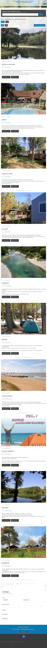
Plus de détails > (6, 77)
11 (19, 583)
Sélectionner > (15, 77)
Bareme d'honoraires (14, 641)
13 (22, 583)
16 (27, 583)
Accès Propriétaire (21, 641)
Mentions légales (3, 641)
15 (26, 583)
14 (24, 583)
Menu (44, 4)
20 (35, 583)
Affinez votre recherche (40, 25)
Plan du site (8, 641)
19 (33, 583)
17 (29, 583)
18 (31, 583)
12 (20, 583)
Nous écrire (23, 631)
